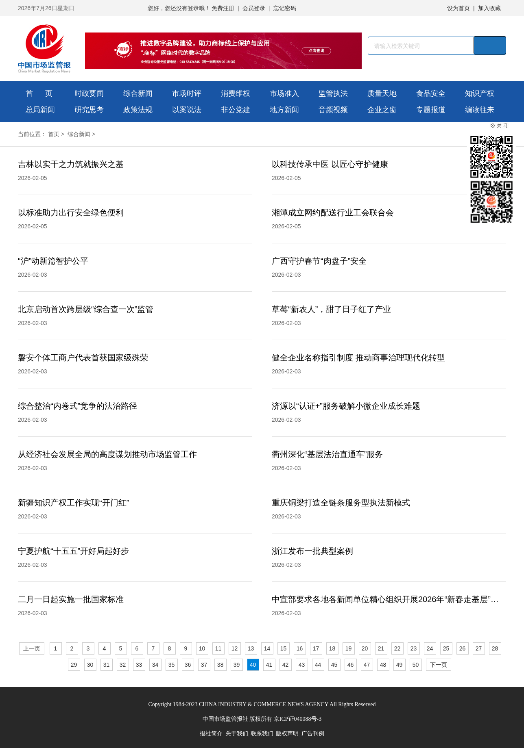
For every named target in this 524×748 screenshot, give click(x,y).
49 (399, 664)
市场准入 (284, 93)
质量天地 (382, 93)
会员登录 (253, 8)
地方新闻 (284, 110)
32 (123, 664)
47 (367, 664)
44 (318, 664)
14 (267, 648)
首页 (53, 134)
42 (285, 664)
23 (413, 648)
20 (365, 648)
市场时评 (186, 93)
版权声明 (287, 734)
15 (283, 648)
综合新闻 (138, 93)
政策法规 (138, 110)
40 (253, 664)
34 (155, 664)
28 (495, 648)
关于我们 (236, 734)
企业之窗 (382, 110)
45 (334, 664)
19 (348, 648)
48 (383, 664)
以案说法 (186, 110)
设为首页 (458, 8)
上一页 (31, 648)
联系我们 (262, 734)
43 (302, 664)
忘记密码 (284, 8)
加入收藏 (489, 8)
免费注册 (223, 8)
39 (237, 664)
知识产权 (479, 93)
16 (300, 648)
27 (479, 648)
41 (269, 664)
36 (188, 664)
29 (74, 664)
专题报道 (430, 110)
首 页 (39, 93)
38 (220, 664)
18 (332, 648)
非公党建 (235, 110)
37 (204, 664)
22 (397, 648)
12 (234, 648)
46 (350, 664)
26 (462, 648)
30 (90, 664)
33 (139, 664)
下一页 (438, 664)
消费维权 (235, 93)
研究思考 (89, 110)
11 (218, 648)
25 (446, 648)
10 (202, 648)
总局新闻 (40, 110)
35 (171, 664)
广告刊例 (312, 734)
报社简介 (211, 734)
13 (251, 648)
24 (430, 648)
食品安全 (430, 93)
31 (106, 664)
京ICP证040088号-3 (297, 719)
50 (416, 664)
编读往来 (479, 110)
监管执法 (333, 93)
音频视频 (333, 110)
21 (381, 648)
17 (316, 648)
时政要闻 (89, 93)
